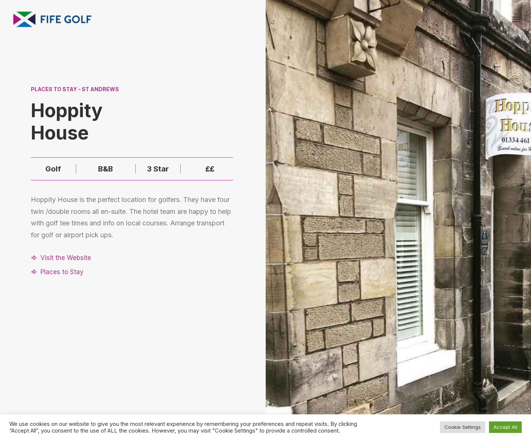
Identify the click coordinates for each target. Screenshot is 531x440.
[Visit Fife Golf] (53, 19)
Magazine (432, 372)
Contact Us (434, 363)
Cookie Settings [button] (462, 427)
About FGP (433, 353)
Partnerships (362, 363)
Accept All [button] (505, 427)
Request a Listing (368, 353)
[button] (61, 257)
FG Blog (430, 382)
